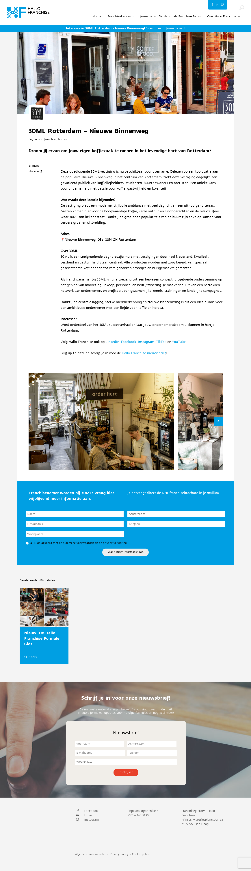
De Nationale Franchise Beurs (180, 16)
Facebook (128, 342)
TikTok (161, 342)
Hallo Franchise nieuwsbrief (144, 353)
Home (96, 16)
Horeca (34, 171)
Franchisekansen (119, 16)
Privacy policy (119, 854)
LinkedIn (112, 342)
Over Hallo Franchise (222, 16)
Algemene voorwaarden (90, 854)
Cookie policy (141, 854)
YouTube (179, 342)
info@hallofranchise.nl (143, 811)
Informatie (144, 16)
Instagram (146, 342)
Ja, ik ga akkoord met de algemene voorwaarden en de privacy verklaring (78, 543)
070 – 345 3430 (138, 815)
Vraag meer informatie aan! (125, 28)
